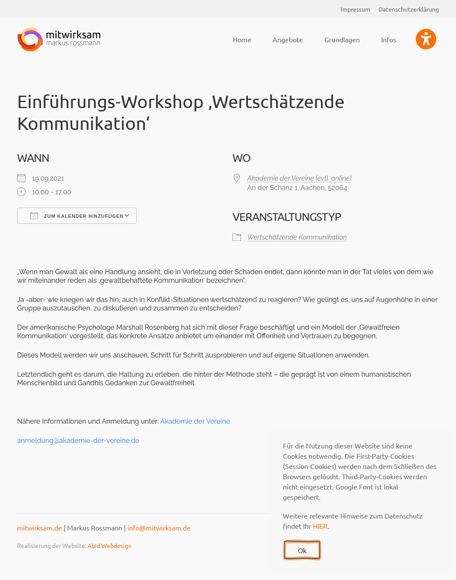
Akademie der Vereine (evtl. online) (299, 178)
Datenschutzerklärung (409, 9)
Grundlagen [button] (342, 39)
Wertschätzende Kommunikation (297, 237)
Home (242, 39)
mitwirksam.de (39, 527)
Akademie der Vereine (195, 421)
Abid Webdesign (110, 545)
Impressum (355, 9)
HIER (320, 525)
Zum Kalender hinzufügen (77, 216)
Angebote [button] (288, 39)
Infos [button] (388, 39)
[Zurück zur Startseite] (60, 39)
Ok (302, 550)
